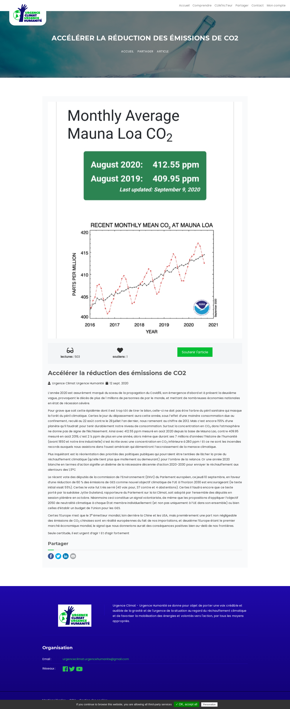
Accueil (184, 5)
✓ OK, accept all (186, 704)
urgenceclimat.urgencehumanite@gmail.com (96, 659)
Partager (242, 5)
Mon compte (276, 5)
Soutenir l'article (195, 352)
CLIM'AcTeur (223, 5)
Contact (258, 5)
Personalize (209, 704)
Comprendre (202, 5)
